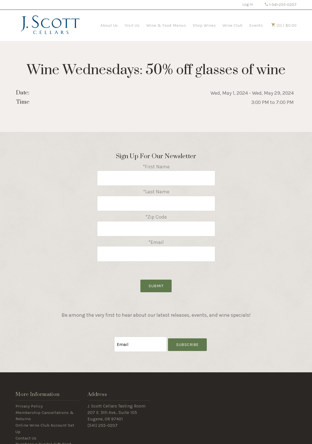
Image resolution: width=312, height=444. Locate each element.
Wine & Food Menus (166, 25)
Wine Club (233, 25)
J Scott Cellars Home (50, 24)
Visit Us (132, 25)
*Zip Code (156, 213)
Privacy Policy (29, 395)
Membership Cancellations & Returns (44, 405)
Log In (247, 4)
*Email (156, 236)
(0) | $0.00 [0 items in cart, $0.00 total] (284, 25)
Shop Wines (204, 25)
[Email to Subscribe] (140, 334)
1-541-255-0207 (280, 4)
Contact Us (26, 427)
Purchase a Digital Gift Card (43, 434)
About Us (109, 25)
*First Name (156, 167)
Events (256, 25)
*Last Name (156, 190)
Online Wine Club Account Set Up (44, 418)
